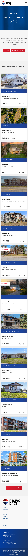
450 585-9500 (8, 536)
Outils (4, 516)
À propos (5, 514)
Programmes (5, 518)
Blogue (4, 523)
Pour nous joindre (17, 50)
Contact (5, 525)
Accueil (7, 50)
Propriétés (5, 509)
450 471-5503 (8, 545)
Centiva (17, 554)
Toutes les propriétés (14, 488)
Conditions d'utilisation (15, 551)
